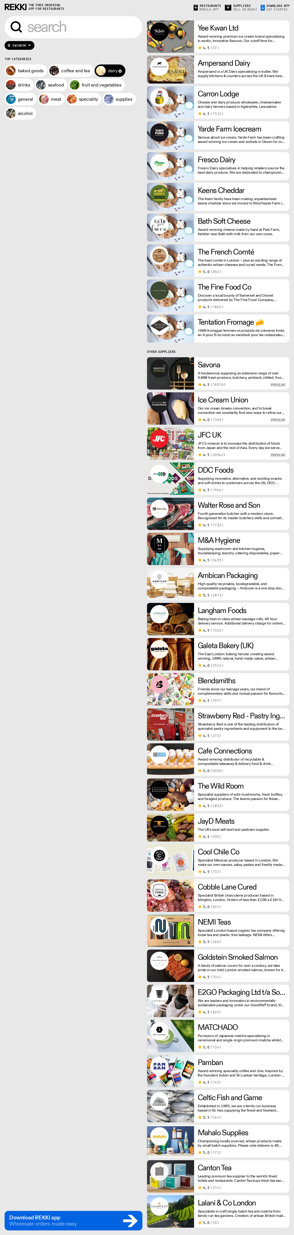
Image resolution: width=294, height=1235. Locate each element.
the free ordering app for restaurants (46, 7)
